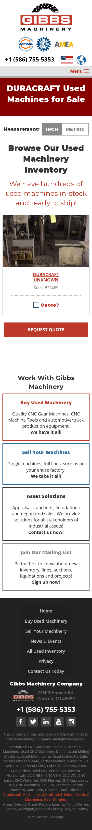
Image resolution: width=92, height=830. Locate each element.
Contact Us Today (46, 671)
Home (46, 611)
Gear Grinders (55, 799)
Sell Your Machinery (45, 631)
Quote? (49, 305)
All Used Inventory (46, 651)
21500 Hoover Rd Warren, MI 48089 (56, 696)
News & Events (46, 641)
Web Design (38, 817)
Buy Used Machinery (46, 621)
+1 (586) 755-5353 (29, 59)
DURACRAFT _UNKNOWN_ (46, 277)
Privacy (46, 661)
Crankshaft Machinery (21, 794)
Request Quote (46, 329)
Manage (57, 817)
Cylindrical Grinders (58, 794)
